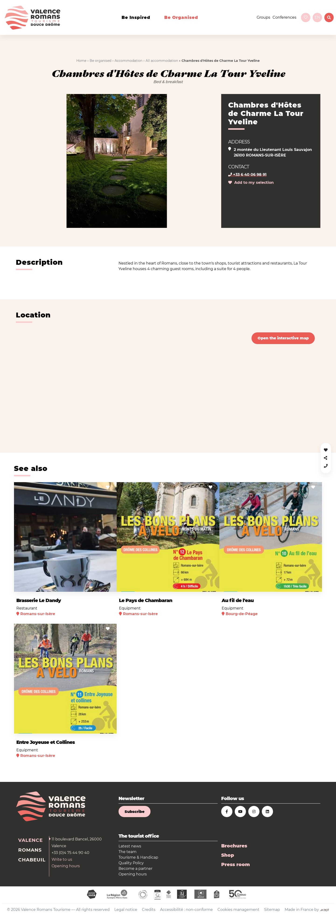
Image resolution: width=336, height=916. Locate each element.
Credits (148, 909)
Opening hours (66, 866)
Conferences (284, 17)
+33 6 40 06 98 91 (247, 174)
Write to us (62, 859)
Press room (235, 864)
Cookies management (238, 909)
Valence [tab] (30, 840)
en (317, 17)
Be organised (181, 17)
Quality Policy (131, 863)
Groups (263, 17)
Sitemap (272, 909)
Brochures (234, 846)
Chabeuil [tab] (32, 860)
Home (81, 61)
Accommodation (128, 61)
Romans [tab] (30, 850)
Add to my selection (251, 182)
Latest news (130, 846)
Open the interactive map (283, 338)
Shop (227, 855)
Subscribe (134, 811)
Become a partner (135, 868)
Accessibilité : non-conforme (186, 909)
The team (127, 852)
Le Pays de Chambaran (145, 600)
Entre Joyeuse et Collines (45, 742)
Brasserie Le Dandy (38, 600)
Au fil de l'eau (238, 600)
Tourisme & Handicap (138, 857)
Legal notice (125, 909)
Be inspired (136, 17)
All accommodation (162, 61)
